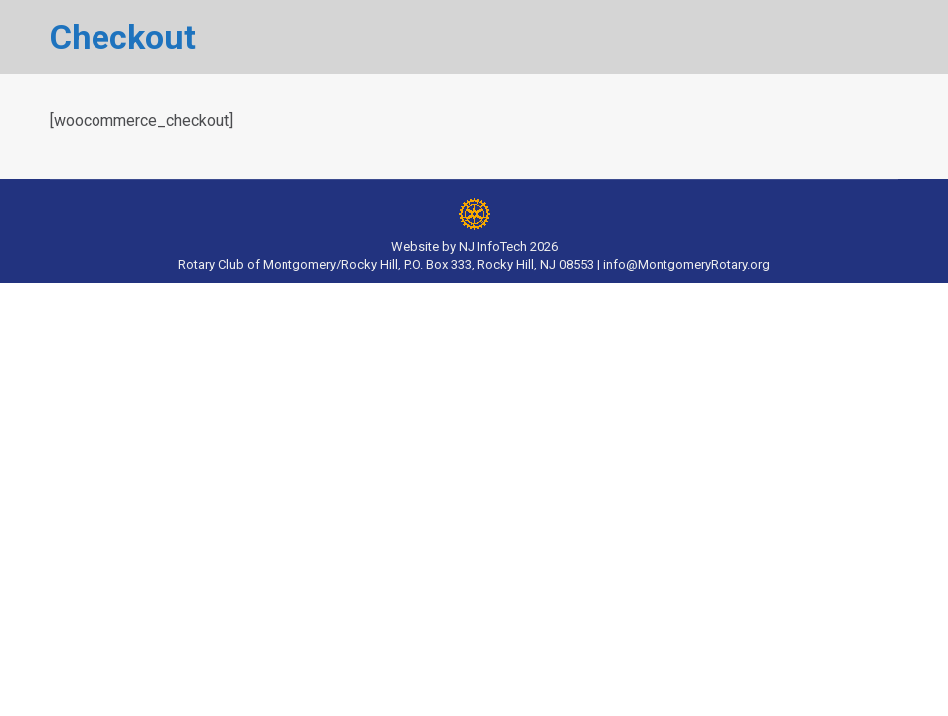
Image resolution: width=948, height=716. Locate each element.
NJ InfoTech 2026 (508, 246)
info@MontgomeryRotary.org (686, 264)
